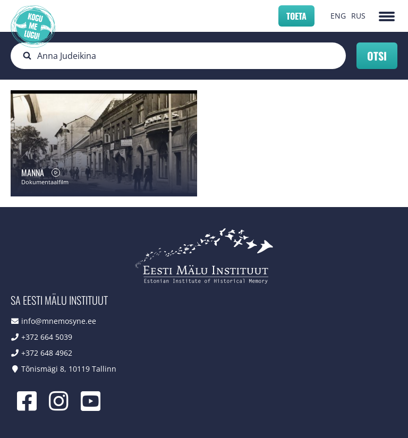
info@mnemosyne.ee (58, 321)
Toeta (296, 16)
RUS (358, 16)
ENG (338, 16)
